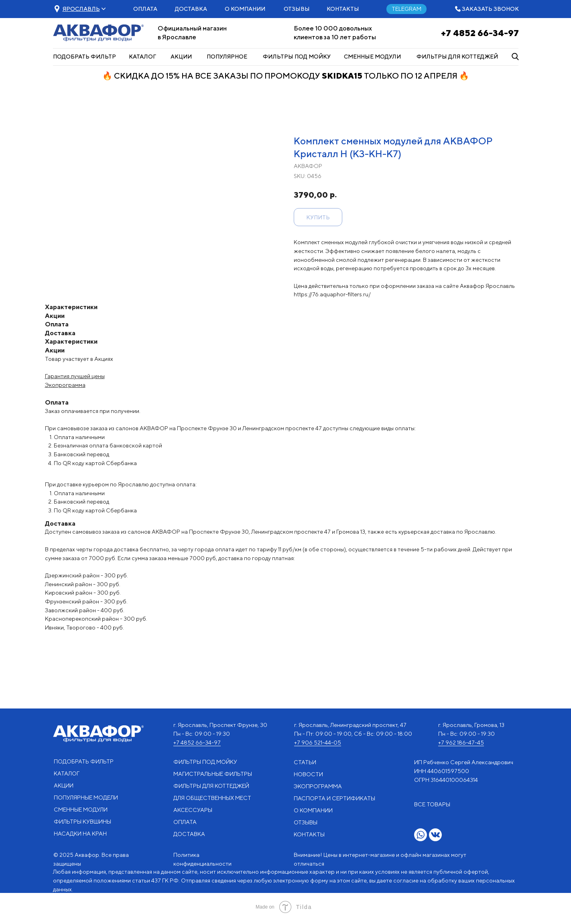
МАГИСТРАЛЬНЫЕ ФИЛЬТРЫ (212, 774)
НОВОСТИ (308, 774)
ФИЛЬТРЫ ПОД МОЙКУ (297, 56)
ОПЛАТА (145, 9)
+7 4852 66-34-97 (480, 33)
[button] (81, 9)
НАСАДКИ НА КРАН (80, 833)
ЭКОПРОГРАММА (318, 786)
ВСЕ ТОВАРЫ (432, 804)
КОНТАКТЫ (343, 9)
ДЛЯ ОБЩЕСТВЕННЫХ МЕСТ (212, 798)
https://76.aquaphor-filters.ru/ (332, 294)
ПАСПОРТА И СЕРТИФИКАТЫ (334, 798)
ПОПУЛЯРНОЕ (227, 56)
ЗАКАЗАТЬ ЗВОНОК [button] (490, 9)
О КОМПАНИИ (245, 9)
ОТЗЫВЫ (297, 9)
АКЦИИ (181, 56)
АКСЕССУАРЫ (192, 810)
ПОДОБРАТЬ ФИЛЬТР (84, 56)
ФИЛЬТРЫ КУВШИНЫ (82, 821)
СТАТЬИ (305, 762)
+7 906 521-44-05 (317, 742)
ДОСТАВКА (191, 9)
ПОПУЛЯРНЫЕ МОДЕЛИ (86, 797)
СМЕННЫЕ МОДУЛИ (372, 56)
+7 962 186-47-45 (461, 742)
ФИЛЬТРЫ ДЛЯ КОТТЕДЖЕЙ (457, 56)
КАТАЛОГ (142, 56)
